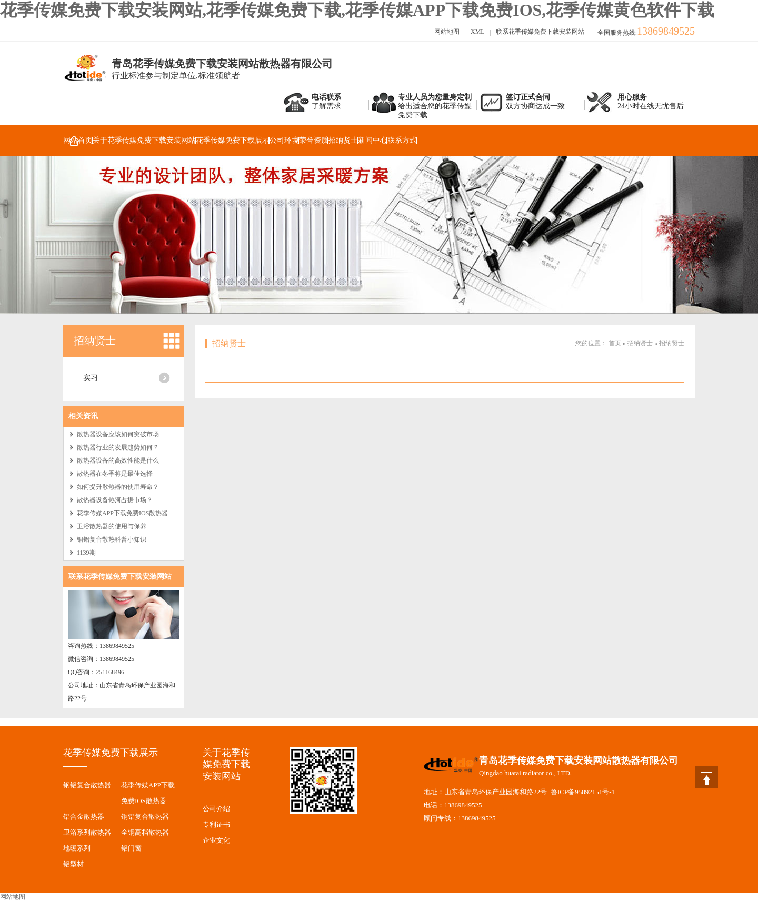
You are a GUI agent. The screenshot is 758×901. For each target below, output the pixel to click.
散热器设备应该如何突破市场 (118, 434)
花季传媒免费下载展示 (233, 140)
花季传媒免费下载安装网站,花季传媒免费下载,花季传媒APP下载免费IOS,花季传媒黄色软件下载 (357, 10)
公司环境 (284, 140)
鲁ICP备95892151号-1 (583, 792)
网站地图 (447, 31)
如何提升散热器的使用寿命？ (118, 486)
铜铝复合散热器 (145, 816)
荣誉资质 (313, 140)
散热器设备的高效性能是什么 (118, 460)
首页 (615, 343)
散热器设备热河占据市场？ (115, 500)
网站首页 (78, 140)
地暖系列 (77, 848)
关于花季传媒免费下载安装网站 (144, 140)
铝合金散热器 (83, 816)
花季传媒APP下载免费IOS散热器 (122, 513)
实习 (90, 378)
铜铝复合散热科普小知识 (111, 539)
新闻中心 (372, 140)
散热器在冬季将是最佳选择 (115, 473)
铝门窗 (131, 848)
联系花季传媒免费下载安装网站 (540, 31)
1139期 (86, 552)
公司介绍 (216, 809)
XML (478, 31)
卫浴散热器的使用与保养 (111, 526)
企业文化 (216, 840)
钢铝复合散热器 (87, 785)
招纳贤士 (343, 140)
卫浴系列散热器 (87, 832)
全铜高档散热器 (145, 832)
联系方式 (402, 140)
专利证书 (216, 824)
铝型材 (73, 864)
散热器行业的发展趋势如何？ (118, 447)
